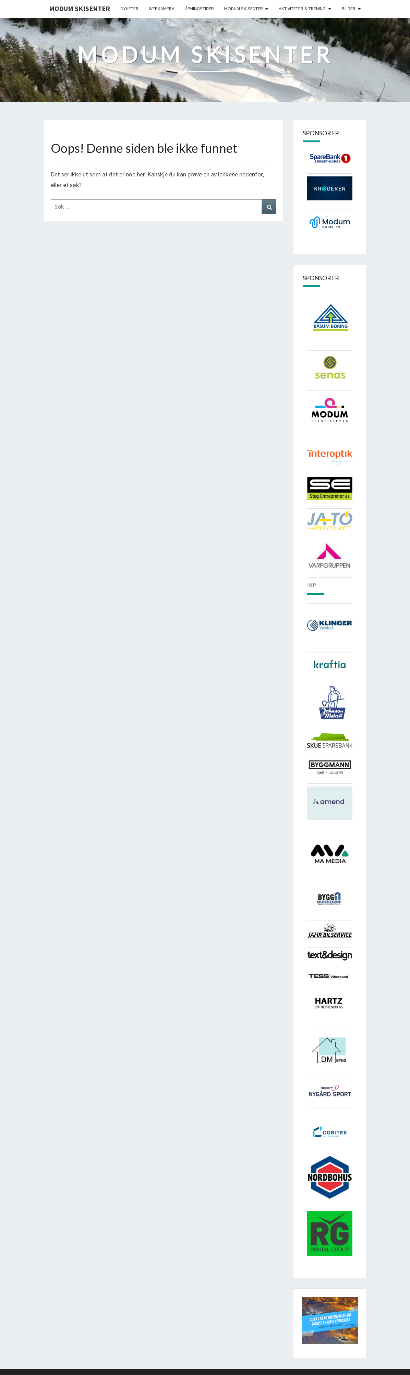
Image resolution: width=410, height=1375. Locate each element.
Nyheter (129, 8)
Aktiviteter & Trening (302, 8)
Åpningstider (199, 8)
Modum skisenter (243, 8)
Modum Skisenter (79, 8)
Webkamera (161, 8)
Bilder (348, 8)
